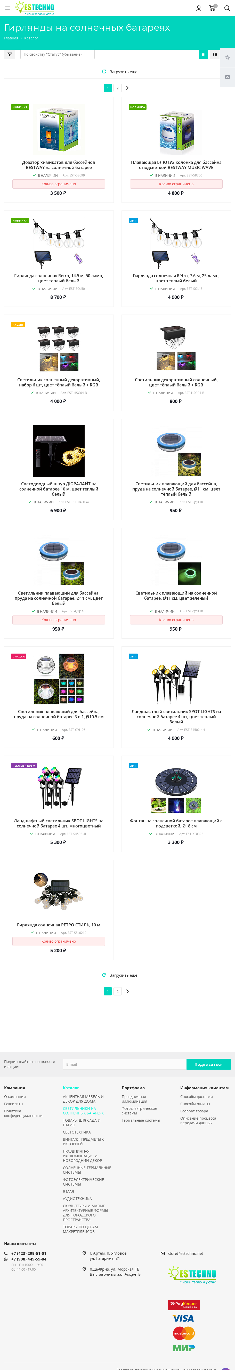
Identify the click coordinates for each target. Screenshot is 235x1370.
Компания (14, 1087)
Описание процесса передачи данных (198, 1120)
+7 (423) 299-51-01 (28, 1253)
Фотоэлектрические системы (139, 1110)
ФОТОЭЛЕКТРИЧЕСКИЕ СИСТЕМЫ (83, 1182)
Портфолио (133, 1087)
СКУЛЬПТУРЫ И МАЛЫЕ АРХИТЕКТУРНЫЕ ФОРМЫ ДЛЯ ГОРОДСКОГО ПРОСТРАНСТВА (85, 1212)
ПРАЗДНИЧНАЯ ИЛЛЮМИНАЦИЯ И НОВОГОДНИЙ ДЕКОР (82, 1156)
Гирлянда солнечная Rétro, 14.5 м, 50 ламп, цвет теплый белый (58, 278)
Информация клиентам (204, 1087)
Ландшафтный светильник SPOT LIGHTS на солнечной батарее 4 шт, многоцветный (58, 823)
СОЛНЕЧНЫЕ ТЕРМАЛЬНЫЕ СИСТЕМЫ (87, 1170)
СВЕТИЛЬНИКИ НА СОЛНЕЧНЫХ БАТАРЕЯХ (83, 1110)
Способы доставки (196, 1096)
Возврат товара (194, 1111)
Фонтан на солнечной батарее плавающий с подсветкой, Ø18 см (176, 823)
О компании (15, 1096)
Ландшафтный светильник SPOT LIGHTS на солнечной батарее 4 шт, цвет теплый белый (176, 717)
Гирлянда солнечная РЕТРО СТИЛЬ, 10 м (58, 925)
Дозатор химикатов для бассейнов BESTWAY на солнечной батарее (58, 164)
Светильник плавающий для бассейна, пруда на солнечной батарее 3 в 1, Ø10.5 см (59, 714)
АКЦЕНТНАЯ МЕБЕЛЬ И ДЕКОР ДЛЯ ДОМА (83, 1099)
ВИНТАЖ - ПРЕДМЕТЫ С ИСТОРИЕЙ (83, 1141)
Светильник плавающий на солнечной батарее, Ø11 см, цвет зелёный (176, 595)
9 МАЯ (68, 1191)
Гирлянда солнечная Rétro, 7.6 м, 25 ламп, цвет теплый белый (176, 278)
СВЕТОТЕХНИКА (77, 1132)
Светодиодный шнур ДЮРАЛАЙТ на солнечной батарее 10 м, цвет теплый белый (58, 489)
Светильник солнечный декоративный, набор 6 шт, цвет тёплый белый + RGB (58, 382)
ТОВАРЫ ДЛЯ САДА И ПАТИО (82, 1122)
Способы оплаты (195, 1103)
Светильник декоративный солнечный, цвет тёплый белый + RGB (176, 382)
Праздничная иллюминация (134, 1099)
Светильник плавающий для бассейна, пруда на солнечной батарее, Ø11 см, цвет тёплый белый (176, 489)
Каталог (71, 1087)
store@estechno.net (185, 1253)
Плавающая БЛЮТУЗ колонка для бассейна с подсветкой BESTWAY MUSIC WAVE (176, 164)
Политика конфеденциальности (23, 1113)
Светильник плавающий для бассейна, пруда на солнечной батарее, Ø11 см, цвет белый (59, 598)
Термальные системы (141, 1120)
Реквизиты (13, 1103)
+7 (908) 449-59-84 (28, 1259)
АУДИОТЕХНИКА (77, 1198)
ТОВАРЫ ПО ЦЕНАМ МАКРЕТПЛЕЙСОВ (80, 1229)
